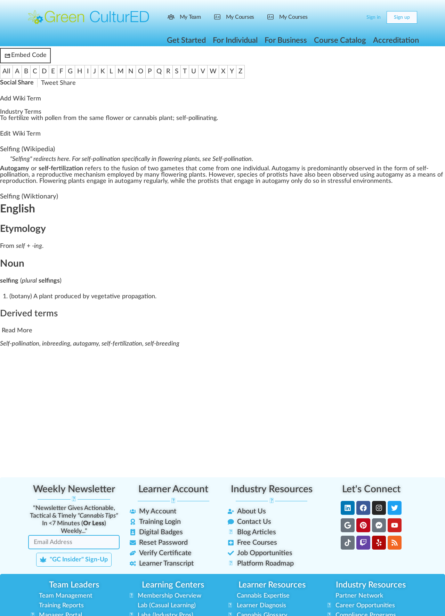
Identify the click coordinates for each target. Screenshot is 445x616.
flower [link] (115, 118)
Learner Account (173, 489)
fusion (130, 168)
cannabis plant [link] (153, 118)
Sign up (402, 17)
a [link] (93, 118)
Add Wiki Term (20, 99)
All (6, 71)
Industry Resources (272, 489)
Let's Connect (371, 489)
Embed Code (25, 55)
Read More (17, 330)
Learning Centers (173, 585)
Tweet (49, 83)
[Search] (341, 17)
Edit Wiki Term (20, 134)
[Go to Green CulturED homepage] (88, 17)
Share (68, 83)
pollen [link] (53, 118)
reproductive (54, 175)
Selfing (10, 149)
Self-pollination (232, 159)
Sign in (373, 17)
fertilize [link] (18, 118)
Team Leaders (74, 585)
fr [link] (65, 118)
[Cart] (355, 17)
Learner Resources (272, 585)
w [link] (33, 118)
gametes (172, 168)
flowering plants (183, 175)
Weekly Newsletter (74, 489)
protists (277, 175)
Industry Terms (20, 112)
